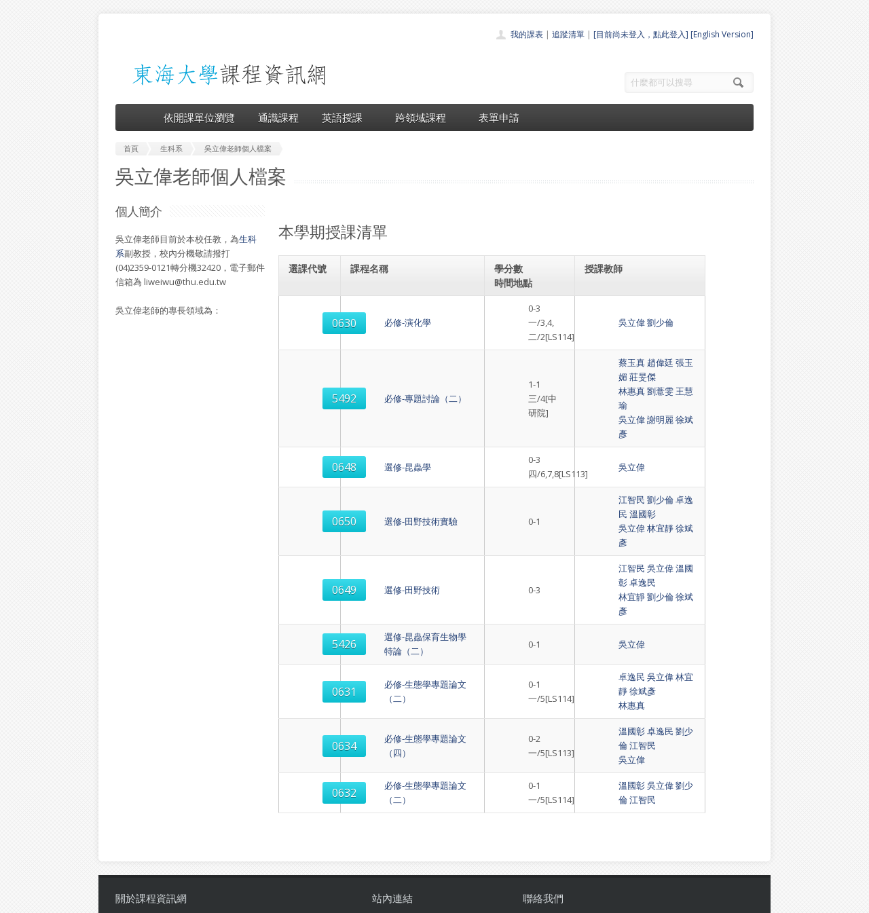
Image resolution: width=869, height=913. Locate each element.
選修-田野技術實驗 (388, 450)
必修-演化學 (375, 316)
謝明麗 (631, 377)
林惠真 (602, 362)
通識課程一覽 (407, 801)
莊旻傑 (688, 348)
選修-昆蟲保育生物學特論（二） (415, 527)
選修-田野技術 (379, 490)
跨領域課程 (425, 117)
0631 (310, 563)
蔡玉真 (602, 348)
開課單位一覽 (407, 786)
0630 (310, 315)
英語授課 (347, 117)
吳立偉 (602, 316)
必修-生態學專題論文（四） (406, 603)
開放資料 (399, 846)
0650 (310, 450)
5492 (310, 363)
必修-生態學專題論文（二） (406, 563)
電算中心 (300, 899)
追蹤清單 (568, 34)
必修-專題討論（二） (393, 362)
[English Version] (722, 34)
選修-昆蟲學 (375, 410)
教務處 (343, 899)
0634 (310, 603)
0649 (310, 490)
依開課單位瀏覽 (199, 117)
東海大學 (127, 899)
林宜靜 (631, 457)
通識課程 (278, 117)
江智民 (602, 442)
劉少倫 (631, 316)
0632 (310, 643)
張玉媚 (659, 348)
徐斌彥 (659, 377)
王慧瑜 (659, 362)
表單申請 (499, 117)
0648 (310, 410)
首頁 (391, 771)
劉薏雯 (631, 362)
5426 (310, 526)
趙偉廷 (631, 348)
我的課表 (527, 34)
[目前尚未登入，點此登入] (640, 34)
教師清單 (399, 861)
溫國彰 (688, 442)
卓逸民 (659, 442)
